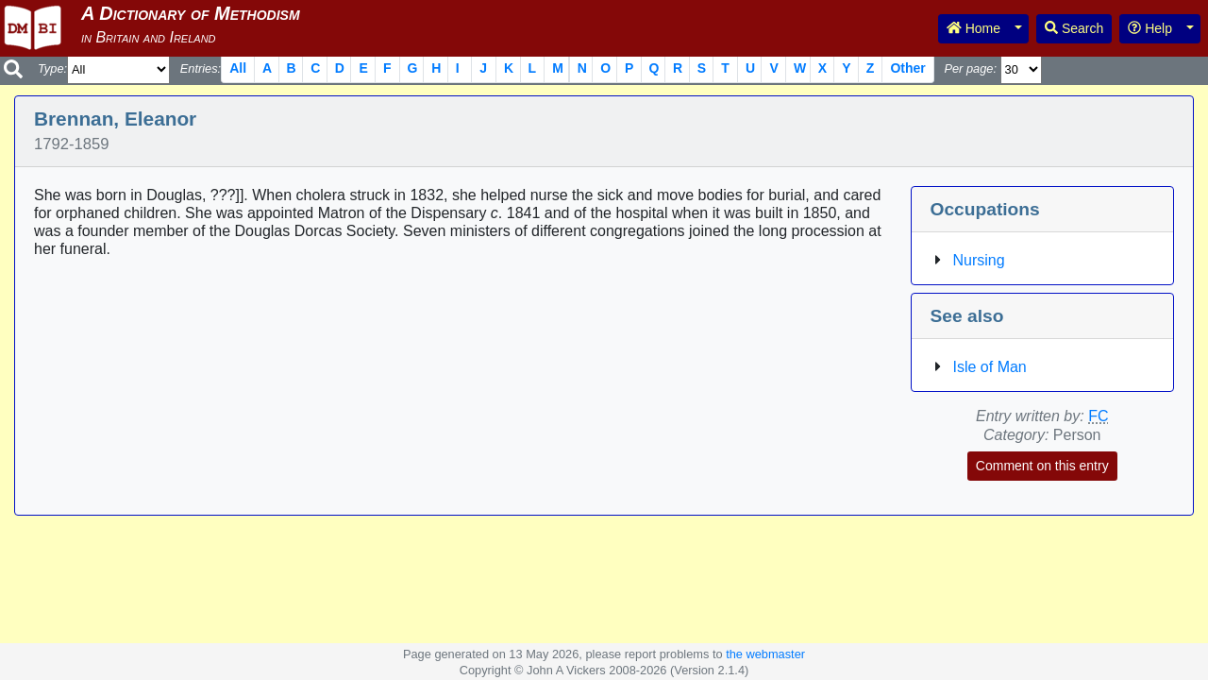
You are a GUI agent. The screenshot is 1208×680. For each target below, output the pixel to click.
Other (907, 68)
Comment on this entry (1042, 465)
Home (973, 28)
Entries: (200, 68)
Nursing (979, 260)
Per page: (970, 68)
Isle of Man (990, 367)
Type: (52, 68)
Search (1074, 28)
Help (1150, 28)
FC (1098, 416)
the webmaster (765, 654)
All (237, 68)
